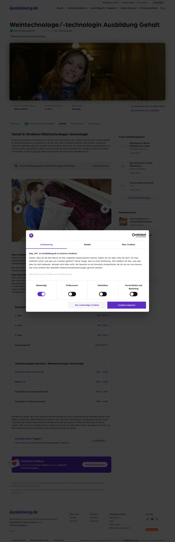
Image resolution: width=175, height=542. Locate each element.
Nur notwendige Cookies (87, 305)
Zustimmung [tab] (46, 244)
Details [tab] (87, 244)
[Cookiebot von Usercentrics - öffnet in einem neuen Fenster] (134, 235)
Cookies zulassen (126, 305)
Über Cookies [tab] (128, 244)
